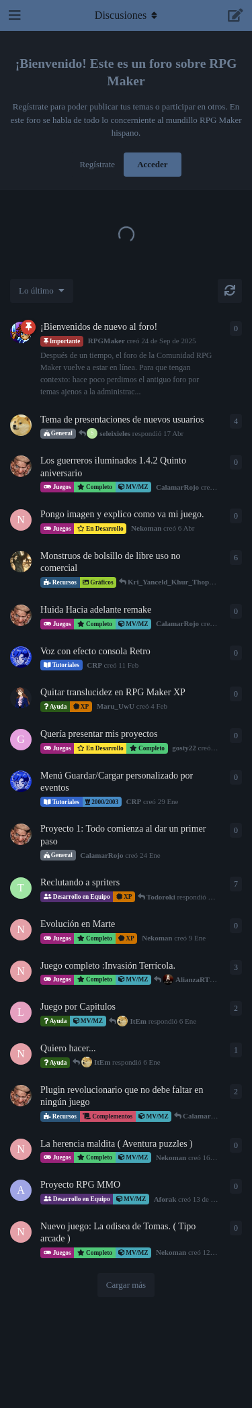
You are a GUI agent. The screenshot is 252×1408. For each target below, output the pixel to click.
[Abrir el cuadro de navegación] (13, 15)
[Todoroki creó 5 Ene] (21, 888)
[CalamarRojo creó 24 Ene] (21, 834)
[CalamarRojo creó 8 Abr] (21, 466)
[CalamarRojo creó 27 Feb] (21, 615)
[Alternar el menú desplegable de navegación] (126, 15)
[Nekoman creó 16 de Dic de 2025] (21, 1149)
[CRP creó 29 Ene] (21, 781)
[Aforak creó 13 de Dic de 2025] (21, 1190)
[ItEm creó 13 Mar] (21, 425)
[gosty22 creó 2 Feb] (21, 739)
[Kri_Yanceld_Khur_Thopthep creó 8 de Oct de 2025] (21, 561)
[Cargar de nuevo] (230, 291)
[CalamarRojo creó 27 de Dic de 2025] (21, 1095)
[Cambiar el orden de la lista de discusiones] (41, 291)
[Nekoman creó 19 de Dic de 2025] (21, 1054)
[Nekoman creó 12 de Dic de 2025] (21, 971)
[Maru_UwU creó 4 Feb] (21, 698)
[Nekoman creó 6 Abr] (21, 520)
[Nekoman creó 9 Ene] (21, 929)
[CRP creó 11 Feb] (21, 657)
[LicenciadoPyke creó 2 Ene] (21, 1012)
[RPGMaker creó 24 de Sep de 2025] (21, 332)
